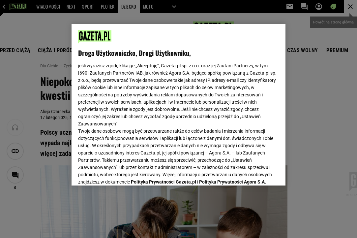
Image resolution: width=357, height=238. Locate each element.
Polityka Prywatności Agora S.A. (232, 101)
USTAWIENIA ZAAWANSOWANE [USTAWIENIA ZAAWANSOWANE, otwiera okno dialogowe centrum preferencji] (121, 172)
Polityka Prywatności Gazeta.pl (163, 101)
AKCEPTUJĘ (256, 172)
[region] (179, 105)
